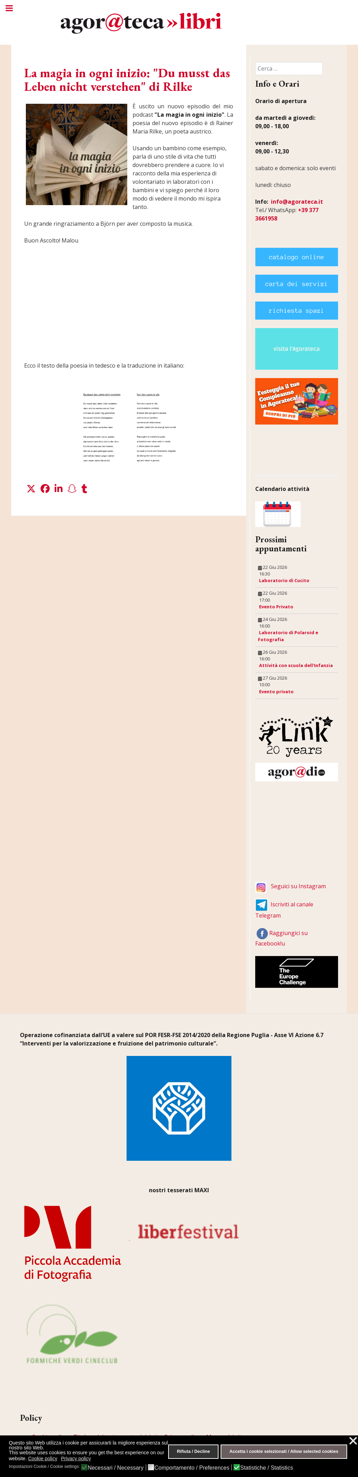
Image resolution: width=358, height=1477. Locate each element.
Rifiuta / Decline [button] (193, 1451)
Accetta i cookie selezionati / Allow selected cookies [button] (283, 1451)
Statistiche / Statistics (266, 1467)
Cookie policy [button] (42, 1458)
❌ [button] (353, 1440)
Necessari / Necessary (116, 1467)
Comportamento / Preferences (192, 1467)
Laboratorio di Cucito (284, 580)
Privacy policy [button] (76, 1458)
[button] (31, 488)
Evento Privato (276, 606)
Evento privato (276, 691)
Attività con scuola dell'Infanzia (296, 665)
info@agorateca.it (297, 201)
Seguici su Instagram (298, 886)
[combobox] (289, 68)
